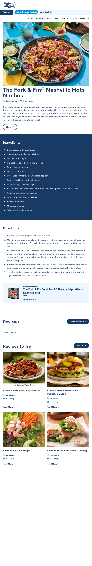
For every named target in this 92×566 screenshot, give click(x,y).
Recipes (6, 12)
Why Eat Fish (46, 11)
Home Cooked (52, 18)
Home (30, 18)
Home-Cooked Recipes (26, 11)
